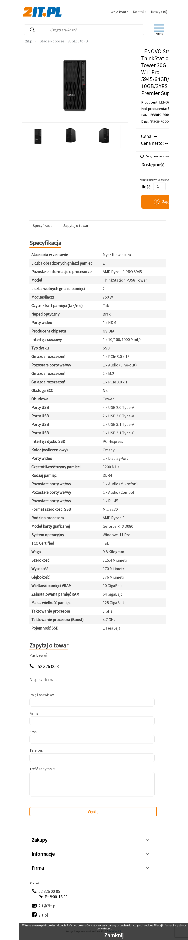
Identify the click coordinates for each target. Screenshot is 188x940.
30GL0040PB (78, 41)
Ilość (146, 187)
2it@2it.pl (47, 906)
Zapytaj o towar (75, 225)
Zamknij (113, 935)
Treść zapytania (41, 768)
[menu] (159, 29)
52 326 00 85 (49, 891)
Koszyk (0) (159, 11)
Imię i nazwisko (41, 694)
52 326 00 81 (49, 666)
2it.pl (29, 41)
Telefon (35, 750)
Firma (34, 713)
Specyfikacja (42, 225)
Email (34, 731)
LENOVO (165, 102)
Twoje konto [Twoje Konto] (119, 11)
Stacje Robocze (52, 41)
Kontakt (139, 11)
